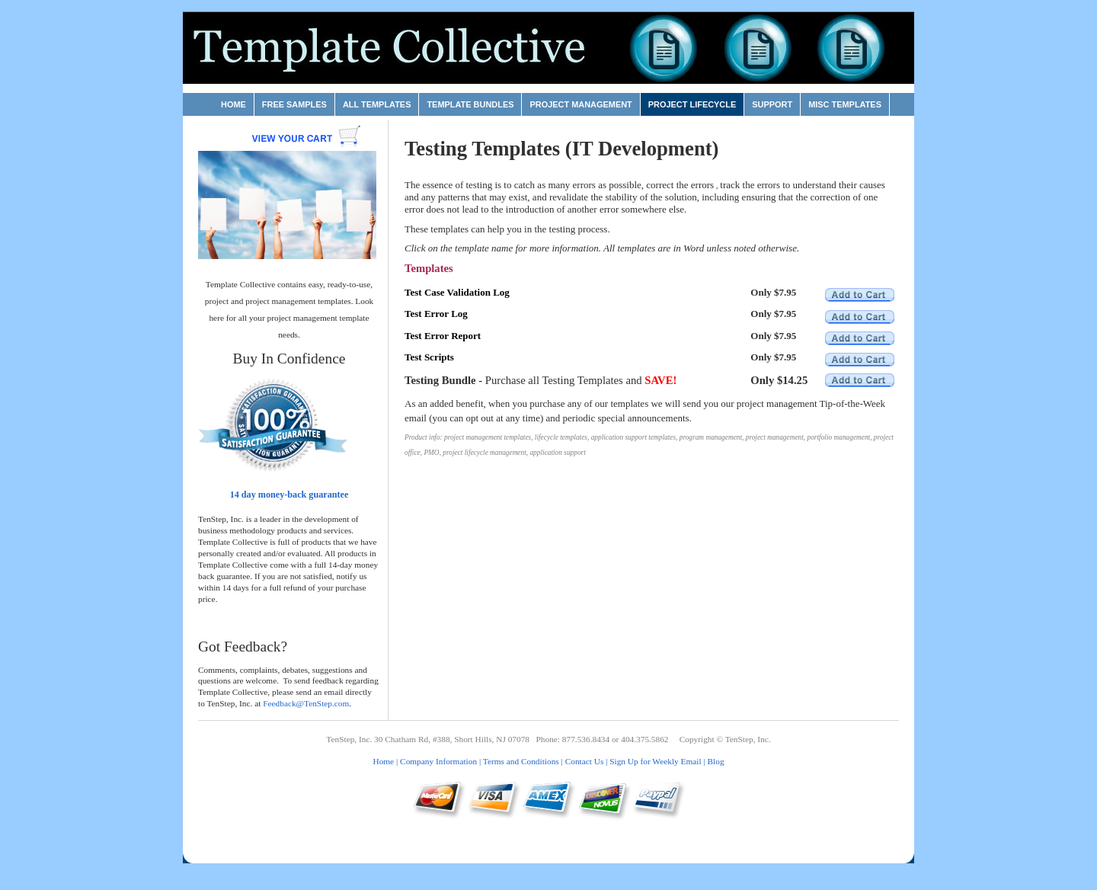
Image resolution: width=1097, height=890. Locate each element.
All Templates (377, 104)
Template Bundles (470, 104)
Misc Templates (844, 104)
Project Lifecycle (692, 104)
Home (233, 104)
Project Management (580, 104)
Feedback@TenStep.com (306, 703)
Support (772, 104)
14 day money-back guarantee (289, 494)
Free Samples (294, 104)
